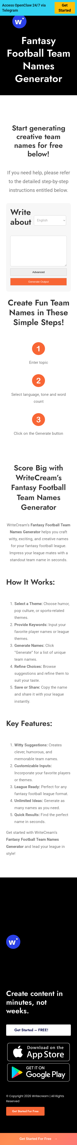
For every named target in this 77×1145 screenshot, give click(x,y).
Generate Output (38, 281)
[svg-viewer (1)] (19, 16)
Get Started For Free (38, 1139)
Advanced (38, 272)
